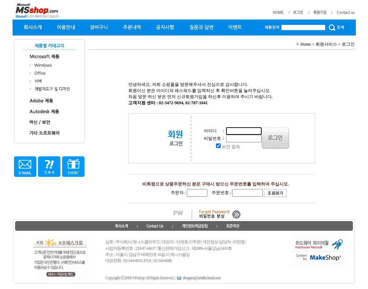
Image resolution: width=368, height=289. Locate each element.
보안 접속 (231, 146)
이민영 (239, 241)
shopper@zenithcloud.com (198, 277)
